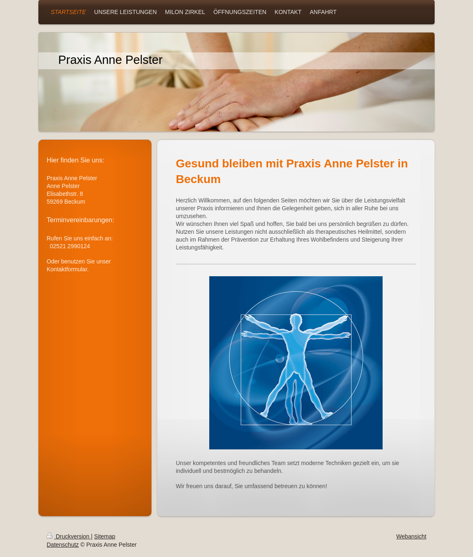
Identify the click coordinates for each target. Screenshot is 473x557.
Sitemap (104, 536)
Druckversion (69, 536)
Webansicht (411, 536)
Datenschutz (63, 544)
